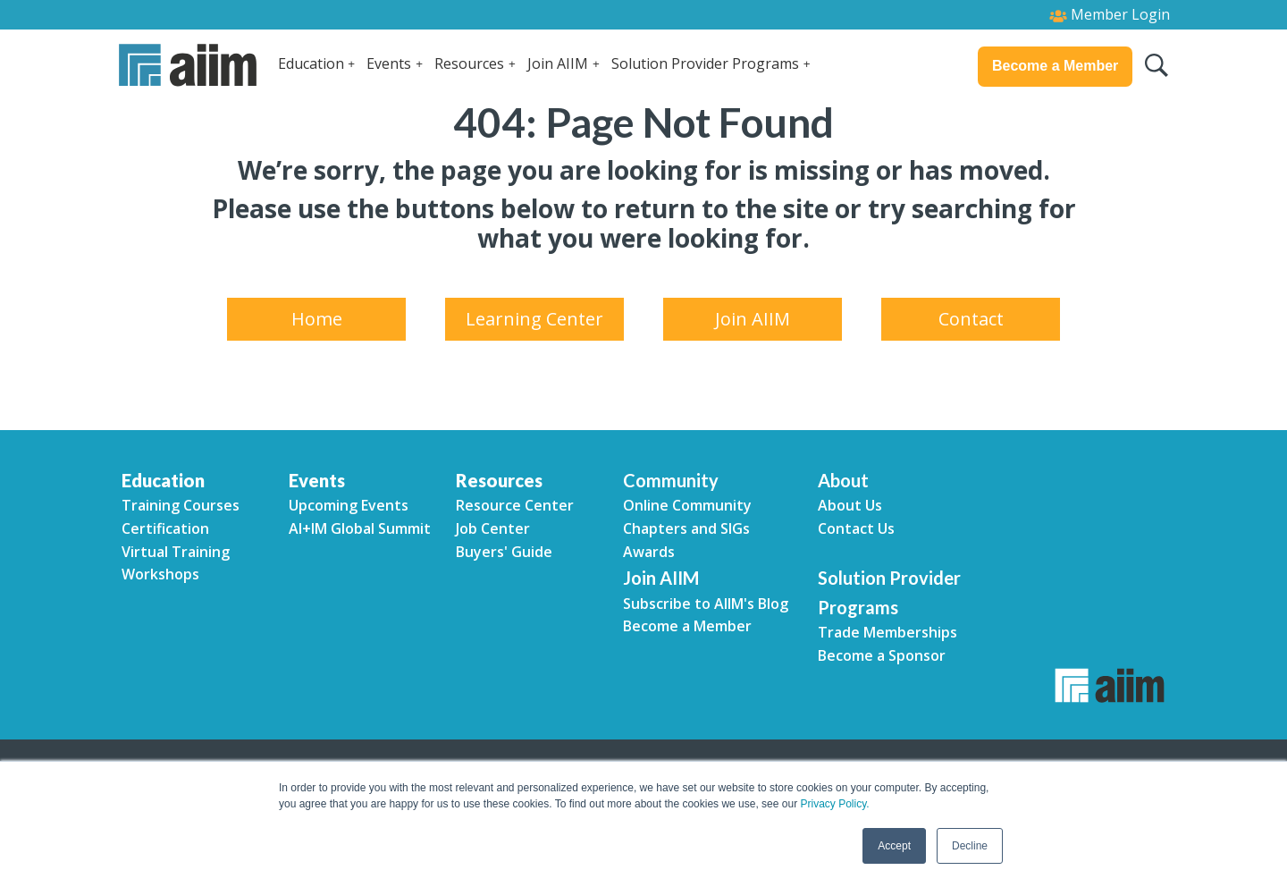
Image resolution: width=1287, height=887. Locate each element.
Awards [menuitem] (649, 552)
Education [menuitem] (163, 480)
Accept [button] (894, 846)
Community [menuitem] (671, 480)
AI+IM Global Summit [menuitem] (360, 528)
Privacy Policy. (834, 804)
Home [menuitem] (316, 319)
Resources (469, 63)
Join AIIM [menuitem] (752, 319)
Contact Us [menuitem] (856, 528)
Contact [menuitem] (971, 319)
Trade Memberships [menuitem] (887, 632)
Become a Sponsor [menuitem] (882, 655)
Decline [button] (970, 846)
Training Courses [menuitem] (181, 505)
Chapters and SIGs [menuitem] (686, 528)
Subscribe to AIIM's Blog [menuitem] (705, 603)
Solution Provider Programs (705, 63)
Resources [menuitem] (499, 480)
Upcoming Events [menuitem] (348, 505)
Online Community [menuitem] (687, 505)
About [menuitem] (843, 480)
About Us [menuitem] (850, 505)
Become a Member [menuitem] (687, 626)
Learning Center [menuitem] (534, 319)
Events (388, 63)
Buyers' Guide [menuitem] (504, 552)
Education (311, 63)
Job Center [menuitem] (493, 528)
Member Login (1109, 14)
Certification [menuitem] (165, 528)
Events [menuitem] (317, 480)
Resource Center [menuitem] (515, 505)
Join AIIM (557, 63)
